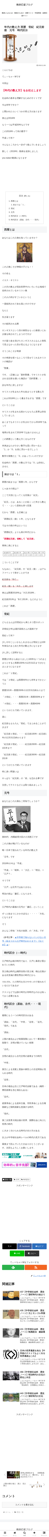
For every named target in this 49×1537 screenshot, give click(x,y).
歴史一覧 (7, 1180)
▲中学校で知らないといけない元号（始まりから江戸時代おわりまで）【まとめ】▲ (24, 941)
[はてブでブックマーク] (39, 1246)
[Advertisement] (24, 1212)
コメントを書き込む (24, 1505)
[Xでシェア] (9, 1246)
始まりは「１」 (19, 205)
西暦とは (14, 201)
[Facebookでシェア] (24, 1246)
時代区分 (25, 1180)
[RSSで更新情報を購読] (36, 1267)
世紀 (13, 208)
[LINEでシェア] (17, 1253)
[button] (32, 1253)
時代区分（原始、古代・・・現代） (25, 220)
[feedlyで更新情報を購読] (13, 1267)
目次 (21, 196)
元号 (13, 212)
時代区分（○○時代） (19, 216)
